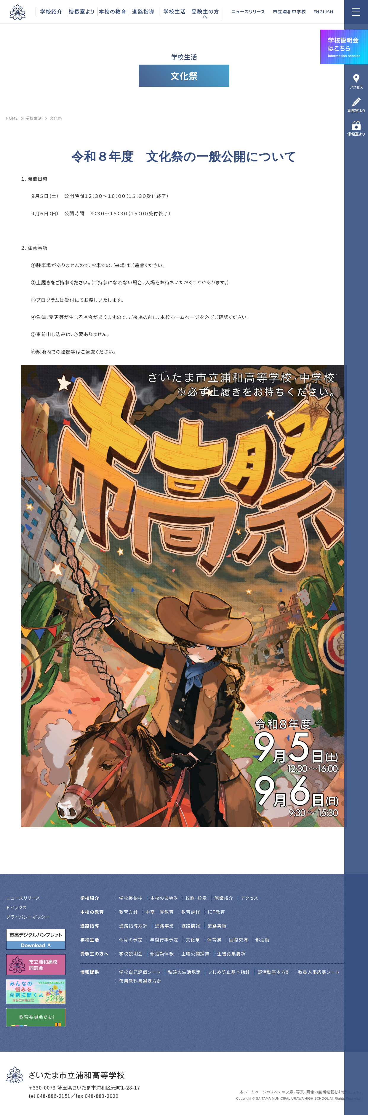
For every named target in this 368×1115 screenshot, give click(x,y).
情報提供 (89, 972)
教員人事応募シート (319, 972)
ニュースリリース (248, 11)
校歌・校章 (196, 898)
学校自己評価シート (140, 972)
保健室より (356, 134)
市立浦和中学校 (289, 11)
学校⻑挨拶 (131, 898)
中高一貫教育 (159, 912)
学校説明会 (131, 953)
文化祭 (193, 939)
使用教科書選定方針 (140, 981)
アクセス (356, 87)
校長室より (81, 11)
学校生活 (174, 11)
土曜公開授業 (195, 953)
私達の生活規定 (184, 972)
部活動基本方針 (274, 972)
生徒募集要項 (231, 953)
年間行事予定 (164, 939)
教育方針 (128, 912)
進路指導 (143, 11)
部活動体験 (162, 953)
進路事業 (164, 926)
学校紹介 (51, 11)
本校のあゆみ (164, 898)
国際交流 (238, 939)
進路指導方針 (133, 926)
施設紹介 (224, 898)
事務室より (356, 110)
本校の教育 (113, 11)
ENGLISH (323, 11)
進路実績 (217, 926)
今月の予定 (131, 939)
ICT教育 (216, 912)
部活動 (262, 939)
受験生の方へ (205, 13)
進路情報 (190, 926)
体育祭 (214, 939)
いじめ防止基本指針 (229, 972)
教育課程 (190, 912)
